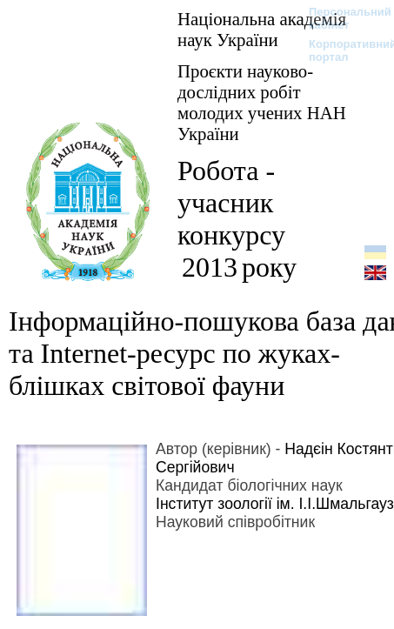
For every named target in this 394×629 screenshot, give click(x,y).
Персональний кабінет (341, 18)
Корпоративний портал (341, 50)
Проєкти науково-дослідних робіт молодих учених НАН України (261, 102)
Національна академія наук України (261, 29)
